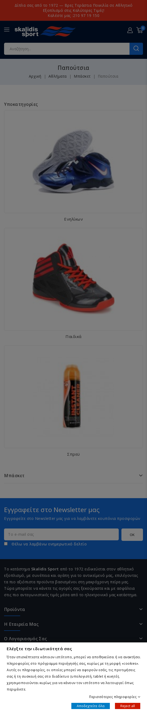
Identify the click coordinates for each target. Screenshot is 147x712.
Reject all (127, 705)
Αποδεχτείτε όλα (90, 705)
